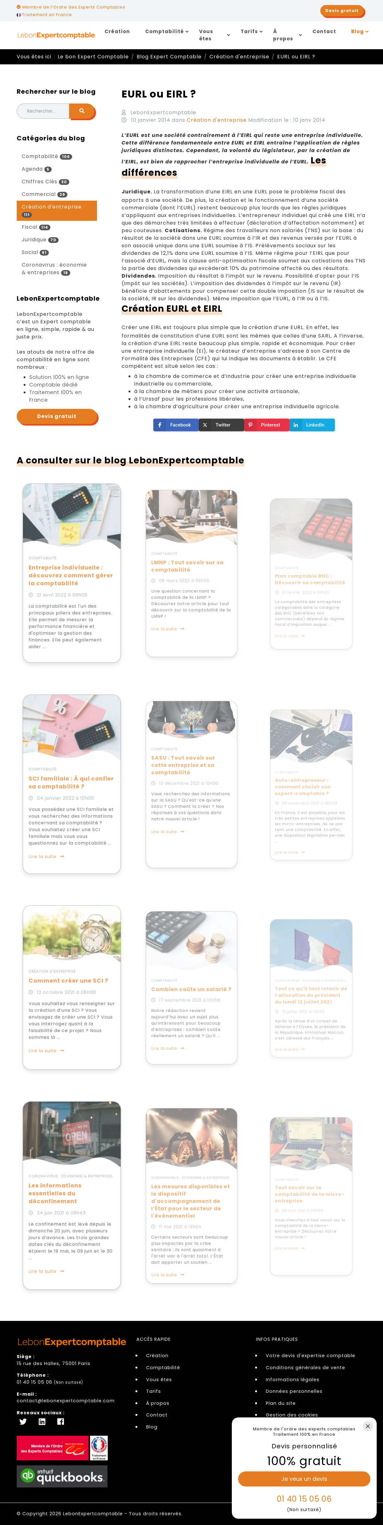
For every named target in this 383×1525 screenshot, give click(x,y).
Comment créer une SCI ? (69, 984)
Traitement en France (44, 14)
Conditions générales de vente (305, 1367)
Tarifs (249, 31)
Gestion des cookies (292, 1415)
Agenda (37, 169)
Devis (342, 11)
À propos (283, 35)
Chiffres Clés (45, 181)
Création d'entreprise (52, 210)
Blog (357, 31)
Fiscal (36, 227)
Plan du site (281, 1403)
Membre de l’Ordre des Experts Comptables (71, 7)
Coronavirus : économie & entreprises (54, 268)
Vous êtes (206, 35)
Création (117, 31)
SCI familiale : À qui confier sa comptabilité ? (71, 784)
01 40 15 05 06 (34, 1382)
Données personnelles (294, 1391)
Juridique (40, 239)
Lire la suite (54, 835)
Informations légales (292, 1379)
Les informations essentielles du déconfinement (60, 1195)
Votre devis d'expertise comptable (310, 1355)
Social (35, 252)
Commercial (44, 194)
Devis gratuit (57, 416)
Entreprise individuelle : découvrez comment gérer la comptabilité (71, 576)
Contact (324, 31)
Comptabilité (164, 31)
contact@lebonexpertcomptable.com (66, 1401)
